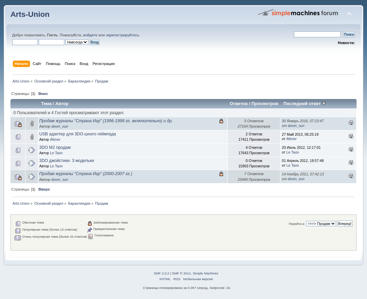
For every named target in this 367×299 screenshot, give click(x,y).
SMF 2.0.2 (161, 273)
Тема (46, 103)
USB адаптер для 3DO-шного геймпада (77, 134)
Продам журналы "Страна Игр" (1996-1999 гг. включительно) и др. (106, 121)
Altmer (55, 139)
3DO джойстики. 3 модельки (66, 160)
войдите (90, 35)
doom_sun (59, 126)
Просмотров (264, 103)
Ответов (239, 103)
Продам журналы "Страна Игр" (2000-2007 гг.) (85, 173)
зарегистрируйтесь (122, 35)
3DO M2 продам (55, 147)
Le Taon (56, 153)
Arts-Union (30, 14)
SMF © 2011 (181, 273)
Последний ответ (304, 103)
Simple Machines (205, 273)
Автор (61, 103)
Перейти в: (297, 224)
